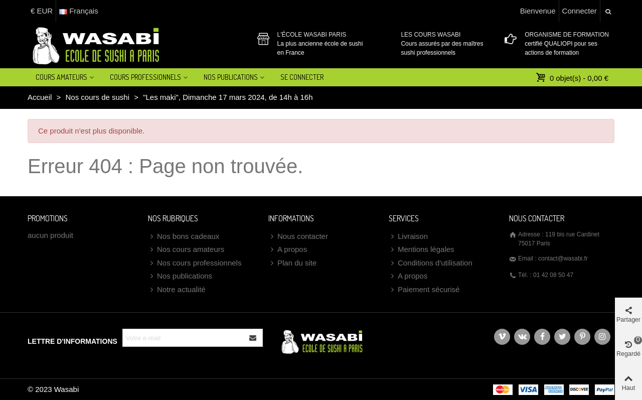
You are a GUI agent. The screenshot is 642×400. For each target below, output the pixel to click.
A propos (287, 249)
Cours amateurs (61, 77)
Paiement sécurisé (424, 290)
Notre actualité (177, 290)
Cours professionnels (145, 77)
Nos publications (180, 276)
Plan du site (292, 263)
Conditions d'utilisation (430, 263)
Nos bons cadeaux (183, 236)
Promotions (48, 218)
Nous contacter (298, 236)
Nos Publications (231, 77)
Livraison (408, 236)
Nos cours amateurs (186, 249)
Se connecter (302, 77)
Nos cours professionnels (194, 263)
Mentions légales (421, 249)
